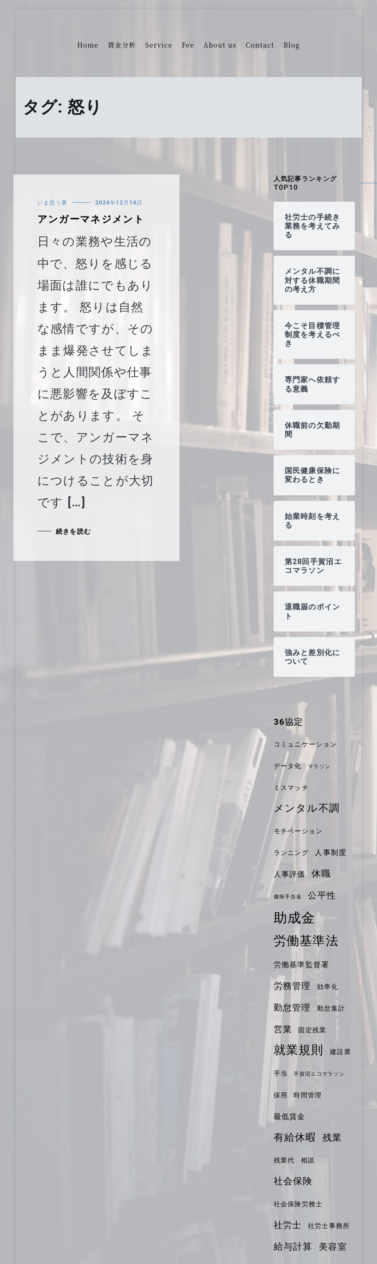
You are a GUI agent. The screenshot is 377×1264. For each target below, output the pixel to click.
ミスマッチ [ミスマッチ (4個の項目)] (291, 787)
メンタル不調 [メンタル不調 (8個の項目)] (307, 808)
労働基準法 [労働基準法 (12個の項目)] (306, 940)
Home (87, 44)
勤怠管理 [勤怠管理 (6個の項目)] (292, 1008)
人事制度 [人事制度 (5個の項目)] (331, 852)
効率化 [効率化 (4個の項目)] (327, 986)
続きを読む (73, 531)
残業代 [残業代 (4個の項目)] (284, 1160)
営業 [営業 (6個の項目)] (283, 1029)
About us (219, 44)
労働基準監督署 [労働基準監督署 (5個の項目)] (301, 964)
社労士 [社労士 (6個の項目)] (288, 1225)
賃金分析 (122, 44)
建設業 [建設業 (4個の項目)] (340, 1051)
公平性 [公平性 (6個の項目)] (322, 896)
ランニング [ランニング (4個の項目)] (291, 852)
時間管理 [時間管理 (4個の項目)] (307, 1095)
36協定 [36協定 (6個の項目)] (289, 722)
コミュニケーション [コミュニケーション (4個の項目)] (305, 744)
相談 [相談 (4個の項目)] (308, 1160)
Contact (259, 44)
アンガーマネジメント (90, 219)
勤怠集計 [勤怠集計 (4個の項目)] (331, 1008)
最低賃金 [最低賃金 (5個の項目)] (289, 1116)
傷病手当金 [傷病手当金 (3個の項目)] (288, 897)
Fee (188, 44)
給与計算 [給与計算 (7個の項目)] (293, 1246)
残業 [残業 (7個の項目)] (332, 1137)
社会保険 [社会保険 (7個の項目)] (293, 1180)
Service (159, 44)
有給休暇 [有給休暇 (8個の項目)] (295, 1137)
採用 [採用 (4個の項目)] (281, 1095)
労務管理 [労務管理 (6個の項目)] (292, 986)
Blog (291, 44)
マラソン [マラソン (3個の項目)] (319, 767)
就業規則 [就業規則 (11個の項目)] (299, 1050)
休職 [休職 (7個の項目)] (321, 873)
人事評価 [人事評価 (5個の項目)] (289, 874)
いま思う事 (52, 202)
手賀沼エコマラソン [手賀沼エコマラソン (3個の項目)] (319, 1074)
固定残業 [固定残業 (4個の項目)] (312, 1030)
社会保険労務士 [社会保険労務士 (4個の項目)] (298, 1204)
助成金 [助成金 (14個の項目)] (295, 918)
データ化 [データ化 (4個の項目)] (288, 766)
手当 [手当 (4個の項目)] (281, 1073)
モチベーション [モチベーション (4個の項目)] (298, 831)
